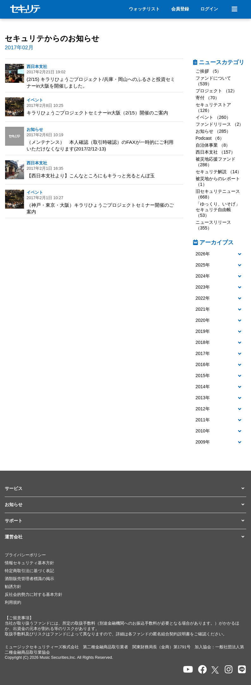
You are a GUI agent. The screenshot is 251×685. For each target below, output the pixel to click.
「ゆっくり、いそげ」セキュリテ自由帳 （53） (218, 209)
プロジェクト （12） (216, 90)
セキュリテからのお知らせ (52, 38)
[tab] (219, 254)
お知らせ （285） (213, 131)
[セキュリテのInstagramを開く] (229, 670)
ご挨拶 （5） (209, 71)
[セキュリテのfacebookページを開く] (202, 670)
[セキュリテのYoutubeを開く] (188, 670)
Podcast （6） (210, 138)
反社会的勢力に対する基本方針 (33, 594)
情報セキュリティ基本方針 (29, 563)
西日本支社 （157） (215, 152)
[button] (220, 254)
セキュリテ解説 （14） (219, 171)
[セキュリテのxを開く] (215, 670)
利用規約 (13, 602)
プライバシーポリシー (25, 555)
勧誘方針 (13, 586)
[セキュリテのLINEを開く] (242, 670)
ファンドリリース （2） (220, 124)
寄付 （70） (207, 97)
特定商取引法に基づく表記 (29, 571)
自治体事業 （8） (213, 145)
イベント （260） (213, 117)
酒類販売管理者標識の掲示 (29, 579)
